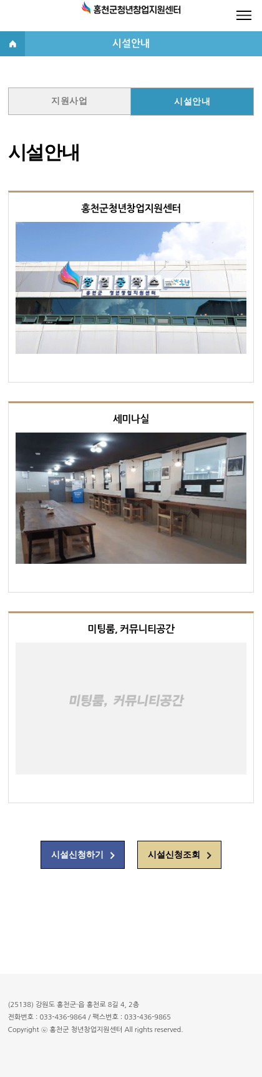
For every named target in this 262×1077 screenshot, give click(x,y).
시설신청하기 (77, 854)
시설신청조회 (174, 854)
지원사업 (69, 101)
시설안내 (192, 101)
